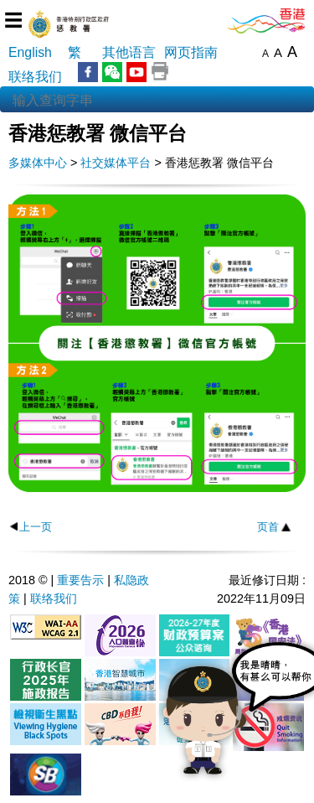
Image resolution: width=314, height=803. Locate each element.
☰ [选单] (13, 20)
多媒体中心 (37, 162)
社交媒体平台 (115, 162)
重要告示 (80, 580)
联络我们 (35, 77)
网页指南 (191, 52)
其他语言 (129, 52)
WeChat (112, 72)
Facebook (88, 72)
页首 (268, 527)
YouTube (136, 72)
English (30, 52)
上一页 (35, 527)
